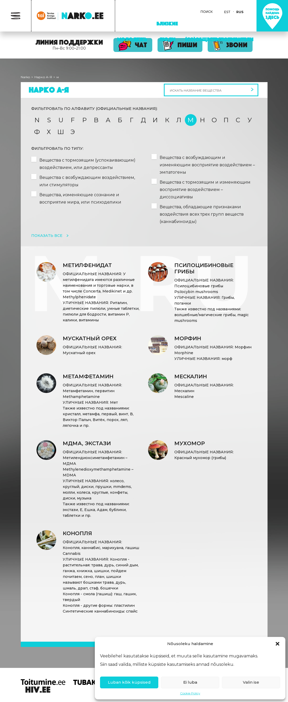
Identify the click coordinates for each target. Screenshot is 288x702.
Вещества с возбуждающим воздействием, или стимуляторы (87, 181)
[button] (277, 643)
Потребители (237, 39)
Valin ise (251, 682)
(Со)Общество (203, 39)
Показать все (47, 235)
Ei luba (190, 682)
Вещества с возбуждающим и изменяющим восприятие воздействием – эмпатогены (207, 165)
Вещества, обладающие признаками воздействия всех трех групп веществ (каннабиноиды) (202, 214)
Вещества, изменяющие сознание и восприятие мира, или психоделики (80, 198)
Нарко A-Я (43, 77)
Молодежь (132, 39)
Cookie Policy (190, 693)
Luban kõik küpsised (129, 682)
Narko (25, 77)
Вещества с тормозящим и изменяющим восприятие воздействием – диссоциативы (205, 189)
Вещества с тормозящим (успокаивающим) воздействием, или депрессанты (87, 164)
